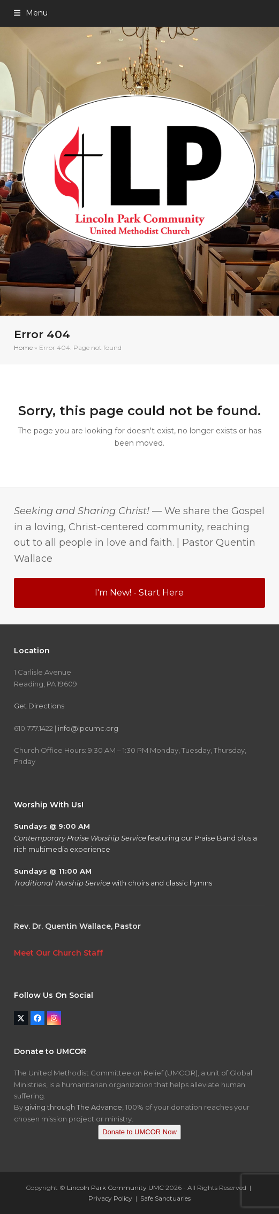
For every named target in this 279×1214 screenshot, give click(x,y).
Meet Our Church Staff (58, 953)
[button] (31, 13)
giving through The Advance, (74, 1107)
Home (23, 347)
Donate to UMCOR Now (139, 1132)
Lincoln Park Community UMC (115, 1188)
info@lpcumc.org (88, 728)
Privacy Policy (110, 1198)
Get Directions (39, 705)
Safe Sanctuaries (165, 1198)
